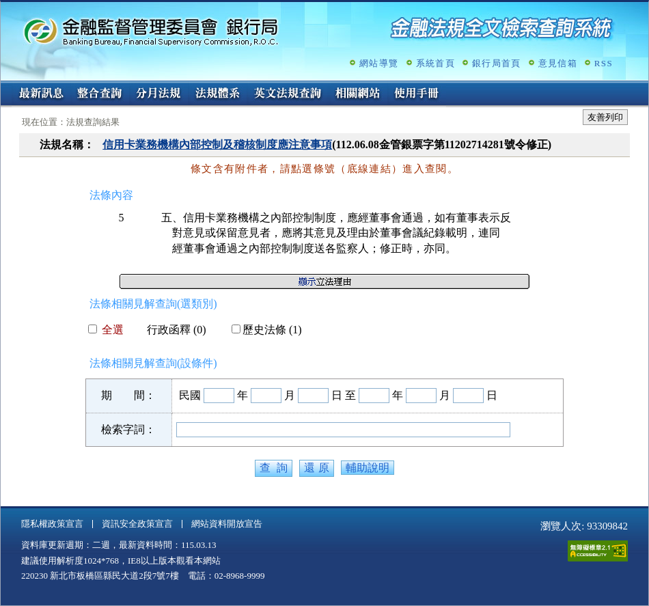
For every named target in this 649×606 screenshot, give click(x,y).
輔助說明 (367, 467)
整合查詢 (99, 94)
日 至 (343, 395)
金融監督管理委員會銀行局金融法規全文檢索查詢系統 (151, 31)
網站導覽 (378, 63)
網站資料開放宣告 (226, 524)
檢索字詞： (128, 429)
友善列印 (605, 117)
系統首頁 (435, 63)
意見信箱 (557, 63)
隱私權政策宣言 (52, 524)
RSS (603, 63)
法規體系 (217, 94)
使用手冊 (416, 94)
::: (5, 86)
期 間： (128, 395)
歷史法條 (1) (267, 329)
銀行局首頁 (496, 63)
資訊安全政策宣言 (137, 524)
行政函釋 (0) (171, 329)
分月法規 (158, 94)
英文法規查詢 (288, 94)
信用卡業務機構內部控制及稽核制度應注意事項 (217, 144)
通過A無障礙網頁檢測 (598, 551)
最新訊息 (41, 94)
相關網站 (358, 94)
